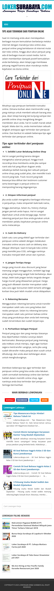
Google (10, 400)
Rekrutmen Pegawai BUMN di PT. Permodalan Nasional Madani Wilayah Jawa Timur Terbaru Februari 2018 (32, 525)
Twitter (34, 400)
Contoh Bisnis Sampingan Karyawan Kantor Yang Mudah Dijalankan (31, 433)
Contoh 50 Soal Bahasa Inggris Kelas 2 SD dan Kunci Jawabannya (32, 468)
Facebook (22, 400)
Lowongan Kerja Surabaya (30, 585)
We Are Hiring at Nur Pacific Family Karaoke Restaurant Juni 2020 (28, 567)
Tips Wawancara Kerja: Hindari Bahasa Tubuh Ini (28, 415)
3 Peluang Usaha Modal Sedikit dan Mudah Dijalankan (31, 483)
